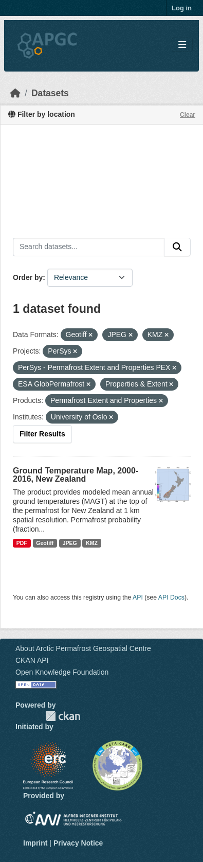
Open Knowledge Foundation (61, 672)
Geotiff (44, 543)
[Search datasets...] (88, 247)
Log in (182, 8)
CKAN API (32, 660)
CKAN (62, 716)
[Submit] (177, 247)
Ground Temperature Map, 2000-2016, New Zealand (75, 474)
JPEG (70, 543)
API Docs (171, 597)
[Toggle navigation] (182, 45)
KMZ (92, 543)
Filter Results (42, 434)
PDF (21, 543)
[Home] (15, 93)
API (138, 597)
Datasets (50, 93)
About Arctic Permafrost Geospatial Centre (83, 648)
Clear (187, 114)
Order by (28, 277)
